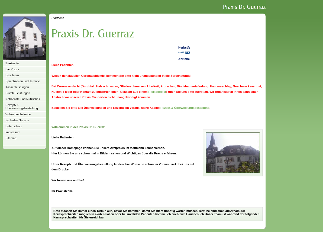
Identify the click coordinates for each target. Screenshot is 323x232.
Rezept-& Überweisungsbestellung (184, 107)
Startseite (12, 63)
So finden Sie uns (17, 120)
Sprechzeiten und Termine (22, 81)
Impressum (12, 132)
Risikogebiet (157, 91)
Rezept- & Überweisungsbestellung (21, 106)
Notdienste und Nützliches (22, 99)
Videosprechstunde (18, 114)
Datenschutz (13, 126)
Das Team (12, 75)
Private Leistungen (17, 93)
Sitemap (10, 138)
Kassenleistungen (17, 87)
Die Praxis (12, 69)
